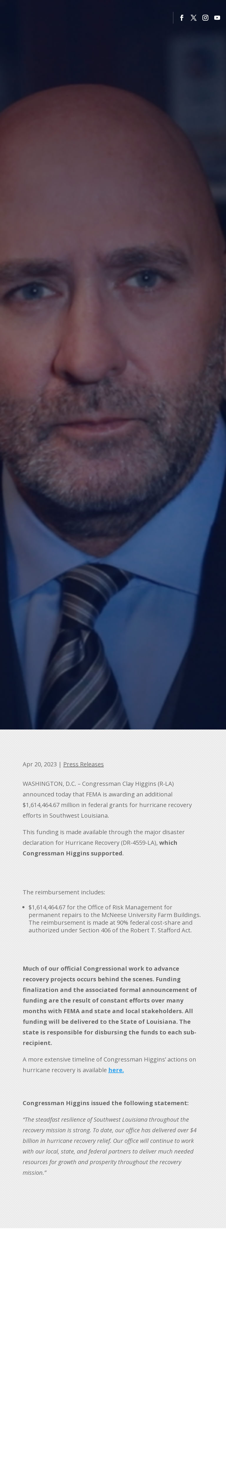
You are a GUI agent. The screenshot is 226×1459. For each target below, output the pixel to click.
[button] (182, 18)
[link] (116, 1070)
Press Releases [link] (83, 764)
